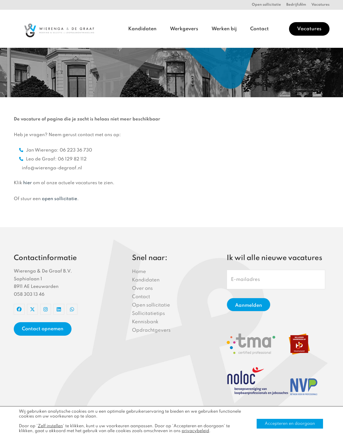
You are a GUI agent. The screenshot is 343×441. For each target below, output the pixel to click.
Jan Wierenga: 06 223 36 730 (55, 150)
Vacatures (320, 4)
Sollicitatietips (148, 313)
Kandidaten (142, 29)
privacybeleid (195, 431)
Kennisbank (145, 321)
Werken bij (224, 29)
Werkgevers (184, 29)
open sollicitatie (59, 199)
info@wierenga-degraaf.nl (52, 168)
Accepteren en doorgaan (290, 424)
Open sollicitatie (266, 4)
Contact (259, 29)
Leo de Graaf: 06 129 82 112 (53, 159)
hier (27, 183)
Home (139, 271)
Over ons (142, 288)
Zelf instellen (50, 426)
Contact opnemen (42, 328)
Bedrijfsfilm (296, 4)
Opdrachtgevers (151, 330)
